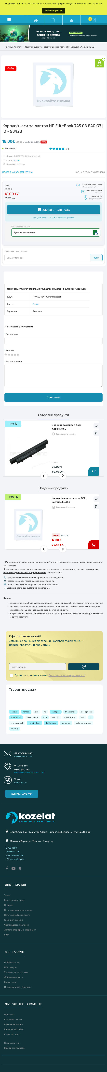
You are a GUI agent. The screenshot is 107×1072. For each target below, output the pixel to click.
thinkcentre (70, 712)
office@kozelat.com (23, 756)
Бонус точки (10, 982)
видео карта (32, 717)
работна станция (83, 723)
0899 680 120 (21, 769)
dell (36, 712)
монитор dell (17, 723)
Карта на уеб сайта (13, 1029)
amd (82, 717)
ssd (45, 717)
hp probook (69, 717)
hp (45, 712)
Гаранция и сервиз (13, 919)
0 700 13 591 (21, 765)
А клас (17, 160)
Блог (6, 934)
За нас (7, 895)
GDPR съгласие (11, 962)
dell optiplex (86, 712)
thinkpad (56, 712)
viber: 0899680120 (15, 855)
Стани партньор (12, 1034)
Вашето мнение (14, 361)
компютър (16, 717)
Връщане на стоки (13, 1024)
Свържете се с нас (13, 1019)
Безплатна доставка (14, 900)
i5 (91, 717)
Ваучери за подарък (14, 1047)
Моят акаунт (10, 967)
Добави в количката (53, 209)
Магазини (9, 1014)
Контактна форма (21, 793)
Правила (8, 905)
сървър (14, 728)
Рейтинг (10, 350)
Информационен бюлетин (17, 987)
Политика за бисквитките (17, 915)
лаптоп (26, 712)
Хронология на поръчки (16, 972)
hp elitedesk (34, 723)
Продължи (53, 397)
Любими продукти (13, 977)
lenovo (14, 712)
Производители (12, 1043)
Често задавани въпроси (16, 924)
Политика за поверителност (18, 910)
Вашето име (12, 334)
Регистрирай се (53, 10)
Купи (96, 257)
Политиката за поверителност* (67, 675)
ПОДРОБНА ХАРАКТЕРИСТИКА (17, 172)
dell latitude (51, 723)
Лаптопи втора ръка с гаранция (20, 929)
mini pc (55, 717)
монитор (66, 723)
